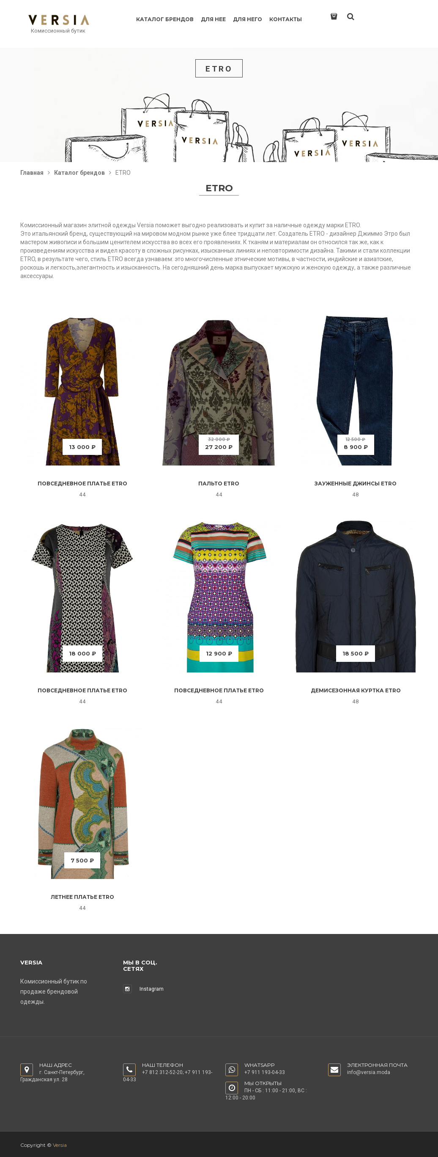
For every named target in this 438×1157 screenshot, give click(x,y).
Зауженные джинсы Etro (356, 483)
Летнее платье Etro (82, 897)
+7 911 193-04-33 (264, 1072)
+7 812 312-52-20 (162, 1072)
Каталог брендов (165, 19)
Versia (60, 1145)
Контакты (285, 19)
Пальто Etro (218, 483)
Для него (247, 19)
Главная (32, 172)
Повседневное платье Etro (82, 483)
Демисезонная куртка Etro (356, 690)
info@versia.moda (368, 1072)
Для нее (213, 19)
